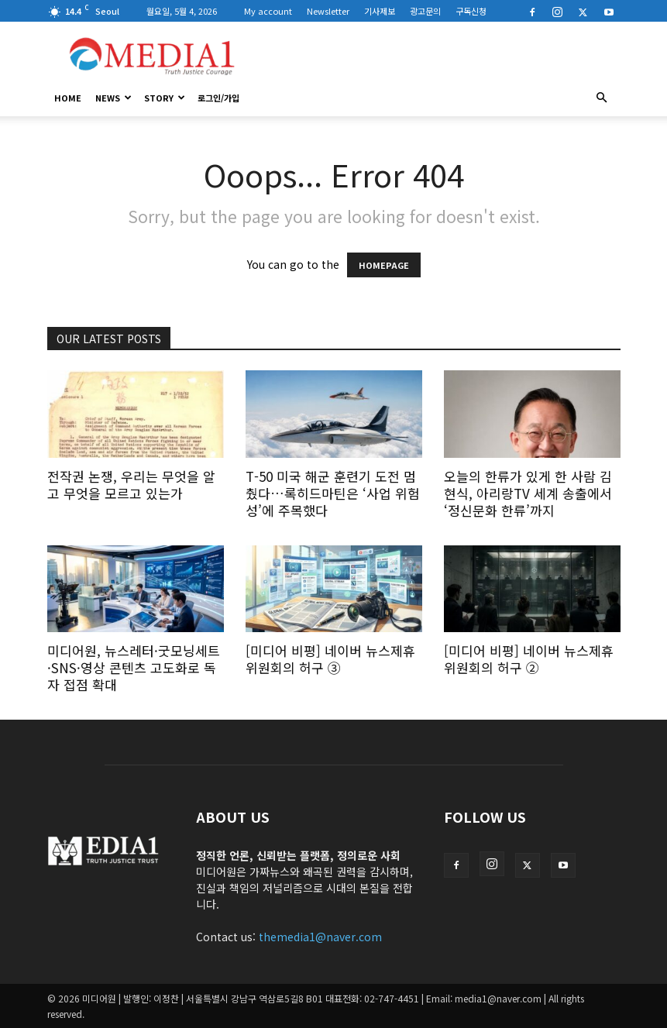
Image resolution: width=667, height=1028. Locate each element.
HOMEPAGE (384, 265)
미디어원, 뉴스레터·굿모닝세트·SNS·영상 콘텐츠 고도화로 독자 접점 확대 (133, 667)
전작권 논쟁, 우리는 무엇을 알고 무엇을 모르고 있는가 (131, 484)
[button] (602, 97)
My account (268, 11)
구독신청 (471, 11)
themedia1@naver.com (320, 936)
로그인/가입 (218, 97)
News (113, 97)
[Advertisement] (438, 56)
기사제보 (379, 11)
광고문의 (425, 11)
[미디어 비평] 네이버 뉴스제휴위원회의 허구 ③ (330, 659)
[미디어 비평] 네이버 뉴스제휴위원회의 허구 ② (529, 659)
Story (164, 97)
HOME (67, 97)
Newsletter (328, 11)
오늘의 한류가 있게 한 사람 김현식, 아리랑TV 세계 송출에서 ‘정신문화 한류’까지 (528, 493)
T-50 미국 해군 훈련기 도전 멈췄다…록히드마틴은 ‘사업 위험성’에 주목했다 (333, 493)
